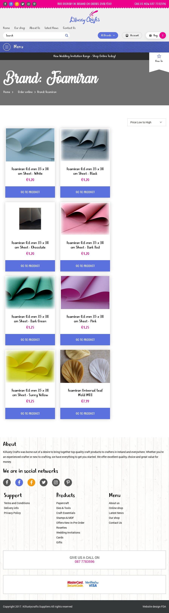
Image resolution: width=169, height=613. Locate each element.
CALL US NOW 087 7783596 (150, 4)
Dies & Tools (63, 508)
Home (6, 28)
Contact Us (69, 28)
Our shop (19, 28)
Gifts (59, 542)
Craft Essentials (65, 513)
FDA (163, 606)
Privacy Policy (12, 513)
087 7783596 (84, 561)
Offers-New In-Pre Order (70, 522)
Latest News (51, 28)
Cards (59, 537)
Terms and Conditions (17, 503)
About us (114, 503)
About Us (35, 28)
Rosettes (61, 527)
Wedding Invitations (68, 532)
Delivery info (11, 508)
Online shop (116, 508)
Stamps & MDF (65, 518)
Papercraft (62, 503)
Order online (25, 92)
